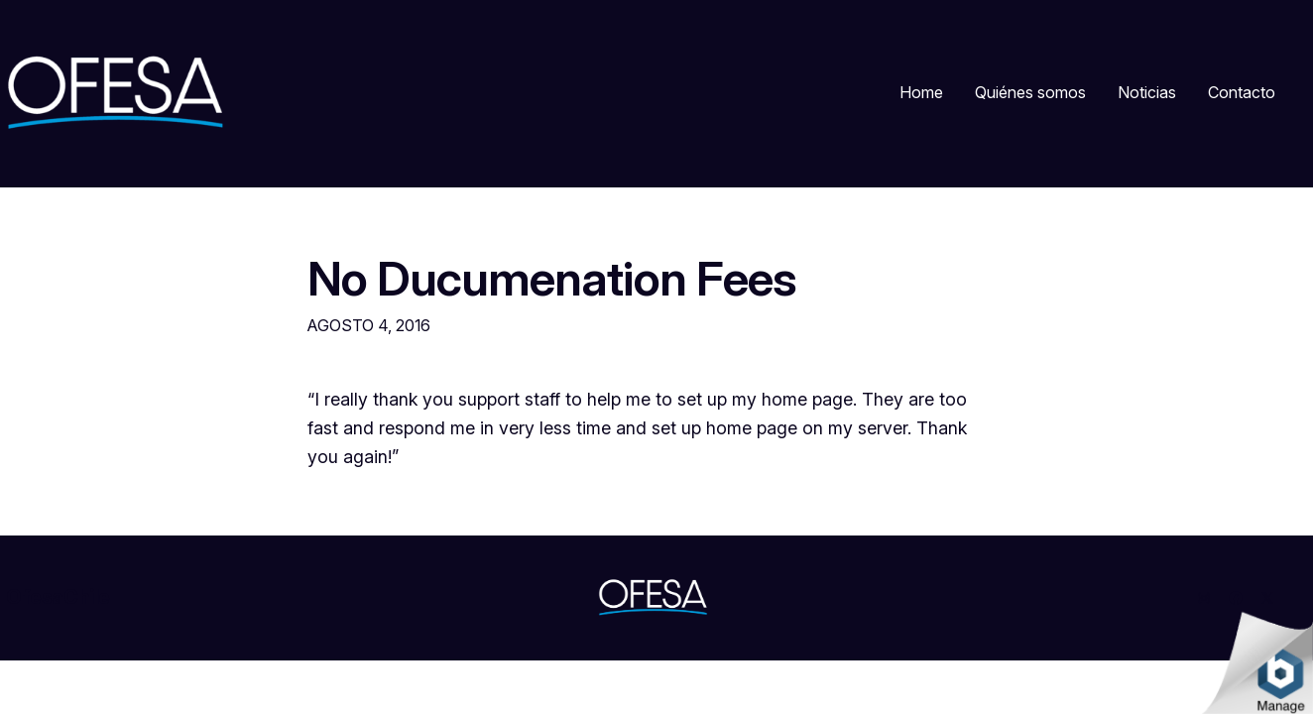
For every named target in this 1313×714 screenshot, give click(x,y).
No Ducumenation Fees (551, 278)
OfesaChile (58, 597)
